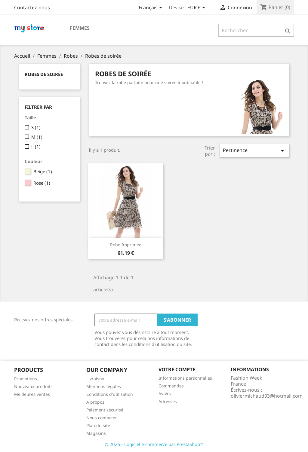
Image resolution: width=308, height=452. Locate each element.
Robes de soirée (44, 74)
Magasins (96, 433)
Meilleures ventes (32, 394)
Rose (41, 183)
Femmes (80, 28)
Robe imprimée (125, 244)
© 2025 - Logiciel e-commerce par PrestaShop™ (154, 444)
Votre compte (177, 369)
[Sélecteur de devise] (197, 8)
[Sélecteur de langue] (151, 8)
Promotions (25, 378)
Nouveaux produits (33, 386)
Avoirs (165, 393)
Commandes (171, 386)
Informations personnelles (185, 378)
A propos (95, 402)
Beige (42, 171)
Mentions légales (103, 386)
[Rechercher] (256, 30)
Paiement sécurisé (104, 410)
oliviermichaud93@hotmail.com (267, 396)
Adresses (168, 401)
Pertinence (254, 150)
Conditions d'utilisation (109, 394)
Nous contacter (101, 417)
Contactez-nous (32, 7)
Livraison (95, 378)
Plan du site (98, 425)
